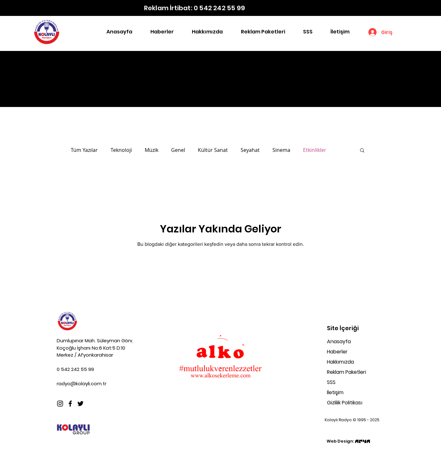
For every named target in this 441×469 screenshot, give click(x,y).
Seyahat (250, 150)
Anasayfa (339, 341)
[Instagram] (60, 404)
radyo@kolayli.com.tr (81, 383)
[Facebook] (70, 404)
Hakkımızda (340, 362)
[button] (362, 150)
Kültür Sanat (213, 150)
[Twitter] (80, 404)
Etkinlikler (314, 150)
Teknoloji (121, 150)
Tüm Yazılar (84, 150)
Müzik (151, 150)
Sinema (281, 150)
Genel (178, 150)
